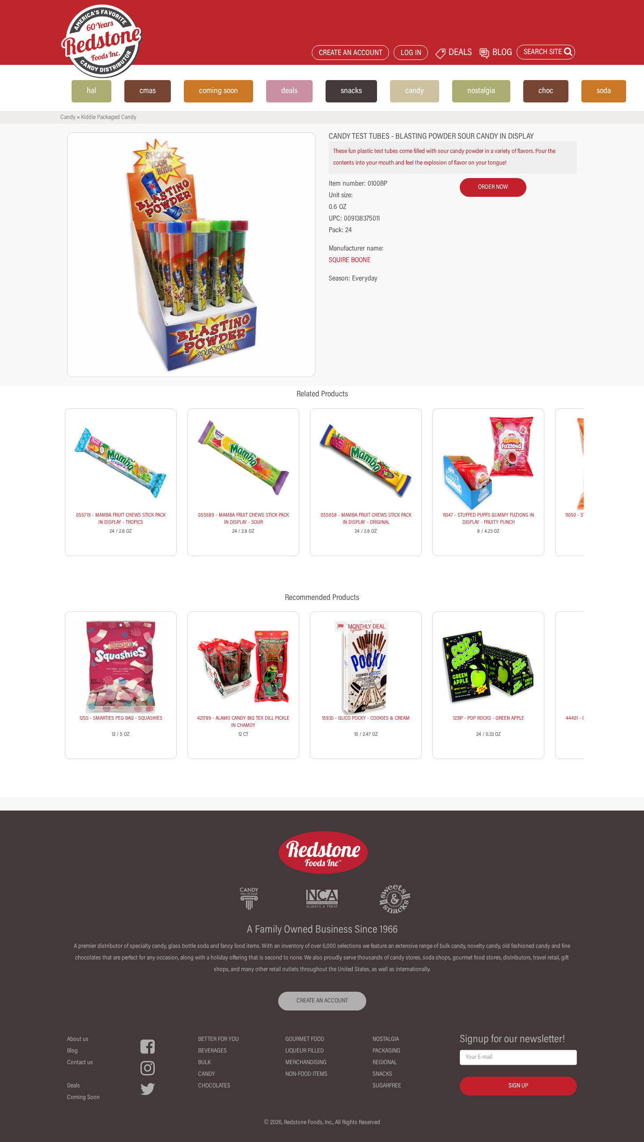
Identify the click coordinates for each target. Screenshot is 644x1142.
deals (289, 91)
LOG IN (411, 53)
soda (604, 91)
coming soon (218, 91)
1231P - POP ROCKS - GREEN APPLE (488, 718)
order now (493, 187)
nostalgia (481, 91)
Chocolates (214, 1086)
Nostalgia (386, 1039)
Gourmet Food (304, 1039)
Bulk (204, 1063)
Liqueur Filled (304, 1051)
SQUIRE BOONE (350, 260)
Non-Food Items (306, 1074)
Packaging (386, 1051)
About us (78, 1039)
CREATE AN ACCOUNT (350, 53)
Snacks (382, 1074)
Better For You (218, 1039)
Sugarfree (387, 1086)
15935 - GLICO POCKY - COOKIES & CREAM (366, 718)
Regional (385, 1063)
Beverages (212, 1051)
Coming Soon (83, 1098)
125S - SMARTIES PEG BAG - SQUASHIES (121, 718)
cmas (148, 91)
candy (414, 91)
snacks (351, 91)
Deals (73, 1086)
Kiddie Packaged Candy (108, 118)
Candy (68, 118)
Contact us (80, 1063)
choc (545, 91)
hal (91, 91)
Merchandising (305, 1063)
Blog (72, 1051)
